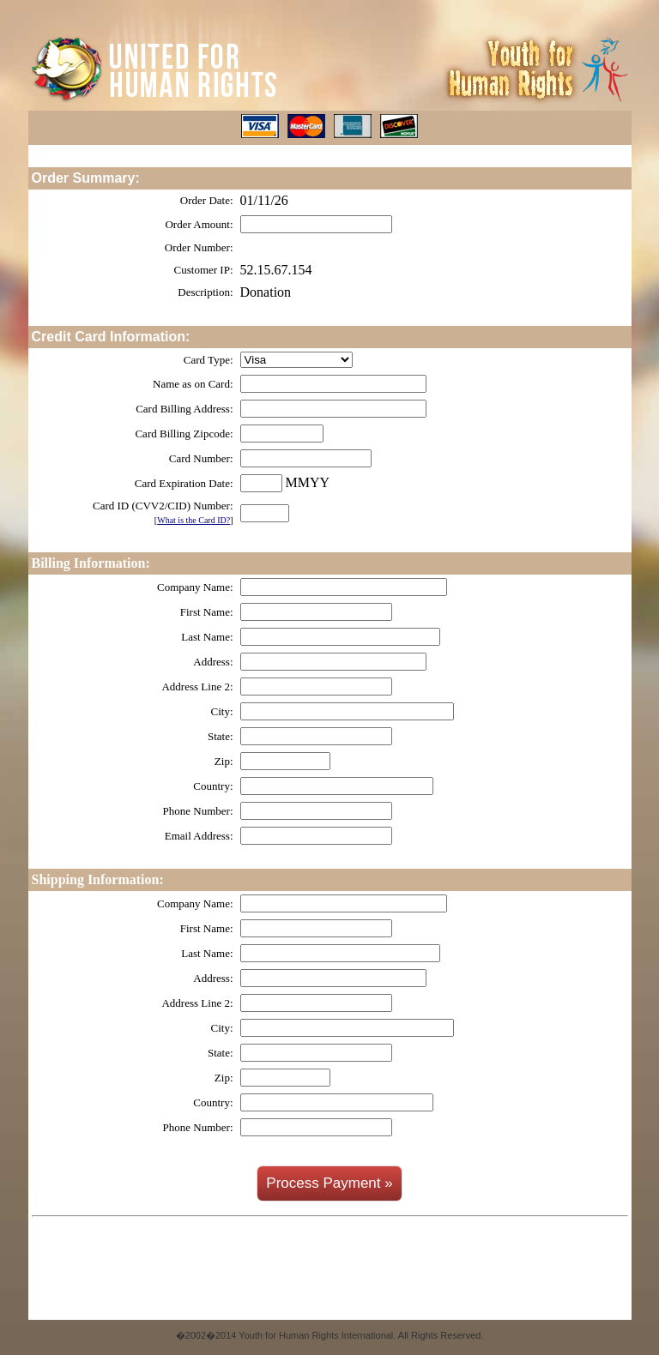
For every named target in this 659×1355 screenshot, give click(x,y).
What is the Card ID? (193, 520)
